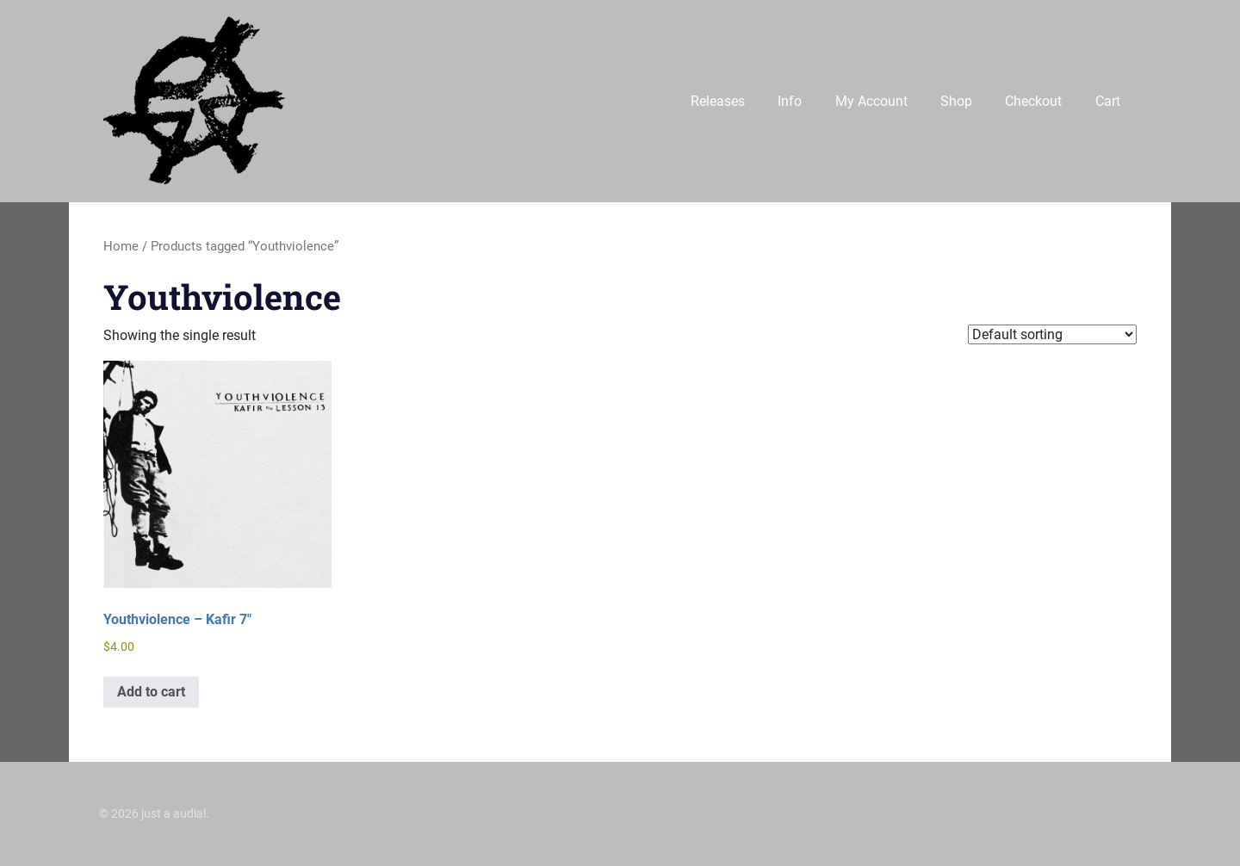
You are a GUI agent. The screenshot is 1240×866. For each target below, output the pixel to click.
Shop (956, 101)
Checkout (1033, 101)
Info (790, 101)
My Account (871, 101)
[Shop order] (1052, 334)
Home (121, 246)
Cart (1107, 101)
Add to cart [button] (151, 692)
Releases (718, 101)
